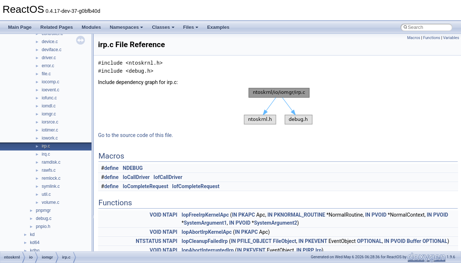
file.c (46, 73)
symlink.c (51, 186)
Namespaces (126, 27)
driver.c (49, 57)
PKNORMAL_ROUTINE (299, 215)
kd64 (35, 242)
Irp (318, 250)
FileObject (284, 241)
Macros (413, 37)
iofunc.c (49, 97)
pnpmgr (43, 210)
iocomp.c (50, 81)
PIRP (308, 250)
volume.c (50, 202)
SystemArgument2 (275, 223)
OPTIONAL (369, 241)
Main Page (19, 27)
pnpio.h (43, 226)
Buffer (414, 241)
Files (191, 27)
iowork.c (50, 138)
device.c (50, 41)
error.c (48, 65)
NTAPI (169, 215)
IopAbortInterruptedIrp (207, 250)
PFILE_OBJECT (254, 241)
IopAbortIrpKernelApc (206, 232)
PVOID (378, 215)
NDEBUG (133, 168)
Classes (163, 27)
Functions (431, 37)
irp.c (46, 146)
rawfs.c (49, 170)
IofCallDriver (168, 177)
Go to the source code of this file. (135, 135)
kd (32, 234)
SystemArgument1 (205, 223)
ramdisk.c (51, 162)
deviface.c (51, 49)
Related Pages (56, 27)
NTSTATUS (148, 241)
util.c (46, 194)
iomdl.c (49, 105)
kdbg (35, 250)
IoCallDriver (136, 177)
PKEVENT (316, 241)
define (111, 168)
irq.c (46, 154)
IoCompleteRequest (145, 186)
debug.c (44, 218)
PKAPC (246, 215)
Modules (91, 27)
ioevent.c (50, 89)
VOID (155, 215)
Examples (218, 27)
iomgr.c (49, 114)
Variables (451, 37)
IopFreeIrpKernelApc (205, 215)
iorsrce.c (50, 122)
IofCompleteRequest (195, 186)
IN (234, 215)
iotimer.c (50, 130)
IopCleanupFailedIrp (204, 241)
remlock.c (51, 178)
